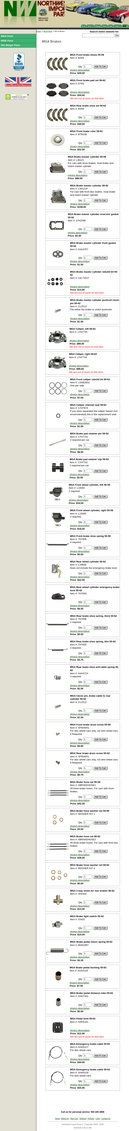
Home (83, 26)
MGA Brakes (59, 31)
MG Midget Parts (10, 45)
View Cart (74, 1119)
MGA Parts (7, 36)
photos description (80, 70)
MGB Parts (7, 40)
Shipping (98, 26)
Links (110, 26)
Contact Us (117, 26)
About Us (90, 26)
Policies (104, 26)
